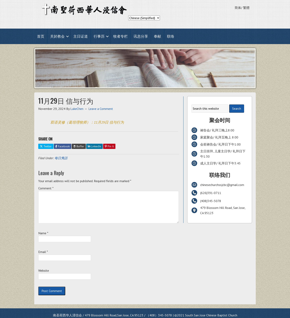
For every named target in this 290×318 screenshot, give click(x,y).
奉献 (157, 36)
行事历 (99, 36)
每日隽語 (61, 158)
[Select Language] (144, 17)
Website (43, 270)
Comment (46, 188)
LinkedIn (94, 146)
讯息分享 (141, 36)
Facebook (62, 146)
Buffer (78, 146)
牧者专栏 (120, 36)
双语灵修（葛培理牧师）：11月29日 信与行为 (87, 122)
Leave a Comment (100, 109)
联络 (170, 36)
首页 (40, 36)
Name (43, 233)
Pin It (109, 146)
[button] (67, 36)
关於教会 (57, 36)
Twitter (46, 146)
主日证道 (80, 36)
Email (43, 252)
